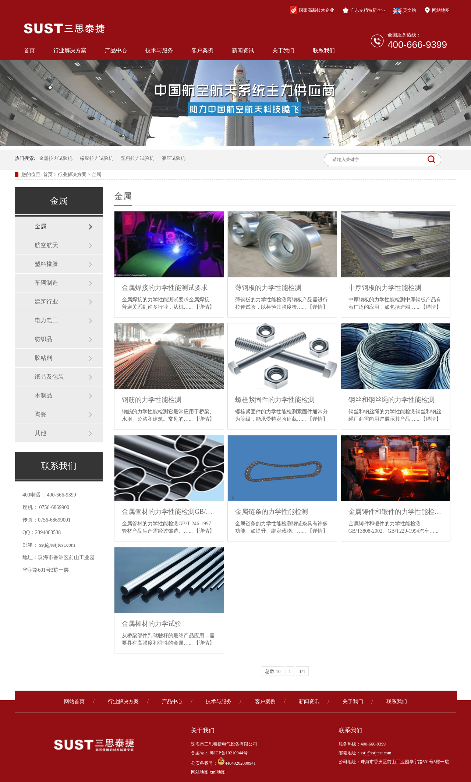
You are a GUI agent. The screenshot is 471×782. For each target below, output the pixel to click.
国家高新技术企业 (312, 10)
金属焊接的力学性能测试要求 (165, 287)
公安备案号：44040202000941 (223, 763)
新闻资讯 (243, 50)
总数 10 (272, 671)
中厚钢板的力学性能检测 (384, 287)
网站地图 (437, 10)
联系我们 (324, 50)
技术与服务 (159, 50)
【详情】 (204, 307)
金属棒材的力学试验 (151, 623)
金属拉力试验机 (55, 158)
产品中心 (116, 50)
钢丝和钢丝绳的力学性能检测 (391, 399)
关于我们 (283, 50)
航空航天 (46, 245)
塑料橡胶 (46, 264)
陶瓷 (40, 414)
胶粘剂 (43, 358)
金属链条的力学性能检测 (271, 511)
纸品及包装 (49, 377)
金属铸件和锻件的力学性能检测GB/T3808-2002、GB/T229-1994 (395, 511)
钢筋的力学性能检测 (151, 399)
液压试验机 (173, 158)
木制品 (43, 395)
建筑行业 (46, 301)
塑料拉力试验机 (137, 158)
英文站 (404, 11)
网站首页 (74, 701)
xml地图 (218, 772)
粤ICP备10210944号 (228, 752)
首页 (29, 50)
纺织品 (43, 339)
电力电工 (46, 320)
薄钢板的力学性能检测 (268, 287)
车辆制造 (46, 283)
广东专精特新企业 (364, 10)
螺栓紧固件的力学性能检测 (275, 399)
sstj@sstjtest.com (57, 545)
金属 (96, 174)
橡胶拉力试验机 (96, 158)
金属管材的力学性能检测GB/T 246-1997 (169, 511)
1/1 (302, 671)
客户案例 (202, 50)
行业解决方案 (69, 50)
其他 (40, 433)
